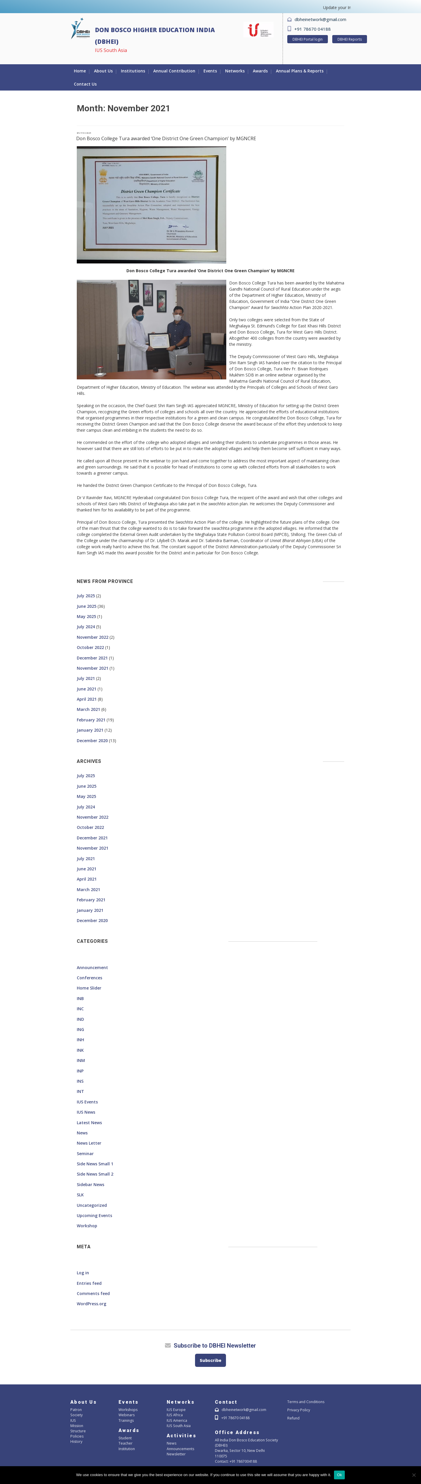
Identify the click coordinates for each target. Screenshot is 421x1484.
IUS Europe (176, 1409)
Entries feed (89, 1283)
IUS (73, 1420)
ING (80, 1029)
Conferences (89, 977)
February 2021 (91, 720)
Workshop (87, 1225)
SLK (80, 1194)
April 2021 (87, 699)
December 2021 (92, 658)
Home (80, 71)
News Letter (89, 1143)
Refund (293, 1418)
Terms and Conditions (305, 1401)
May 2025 (86, 616)
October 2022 (90, 647)
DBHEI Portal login (308, 39)
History (76, 1441)
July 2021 (86, 678)
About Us (103, 71)
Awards (260, 71)
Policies (76, 1436)
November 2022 (92, 637)
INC (80, 1008)
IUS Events (87, 1102)
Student (125, 1438)
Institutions (133, 71)
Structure (77, 1431)
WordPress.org (91, 1303)
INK (80, 1050)
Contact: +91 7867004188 (236, 1461)
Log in (83, 1272)
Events (210, 71)
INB (80, 998)
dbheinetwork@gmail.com (320, 19)
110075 (221, 1456)
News (82, 1133)
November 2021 (92, 668)
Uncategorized (92, 1205)
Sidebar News (90, 1184)
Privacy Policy (298, 1409)
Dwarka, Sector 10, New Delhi (239, 1450)
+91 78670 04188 (312, 29)
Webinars (126, 1414)
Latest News (89, 1122)
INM (81, 1060)
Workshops (128, 1409)
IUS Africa (174, 1414)
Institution (127, 1448)
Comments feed (93, 1293)
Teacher (125, 1443)
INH (80, 1039)
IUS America (177, 1420)
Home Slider (89, 988)
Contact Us (85, 84)
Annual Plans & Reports (299, 71)
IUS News (86, 1112)
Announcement (92, 967)
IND (80, 1019)
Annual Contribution (174, 71)
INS (80, 1081)
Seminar (85, 1153)
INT (80, 1091)
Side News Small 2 (95, 1174)
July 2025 (86, 595)
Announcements (180, 1448)
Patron (75, 1409)
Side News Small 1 (95, 1164)
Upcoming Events (94, 1215)
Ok (339, 1475)
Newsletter (176, 1454)
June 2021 (86, 689)
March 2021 (88, 709)
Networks (235, 71)
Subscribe (210, 1360)
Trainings (126, 1420)
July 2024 (86, 626)
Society (76, 1414)
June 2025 (86, 606)
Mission (76, 1425)
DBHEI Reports (350, 39)
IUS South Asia (178, 1425)
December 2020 (92, 740)
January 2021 (90, 730)
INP (80, 1071)
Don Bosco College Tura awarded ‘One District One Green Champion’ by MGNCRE (166, 138)
